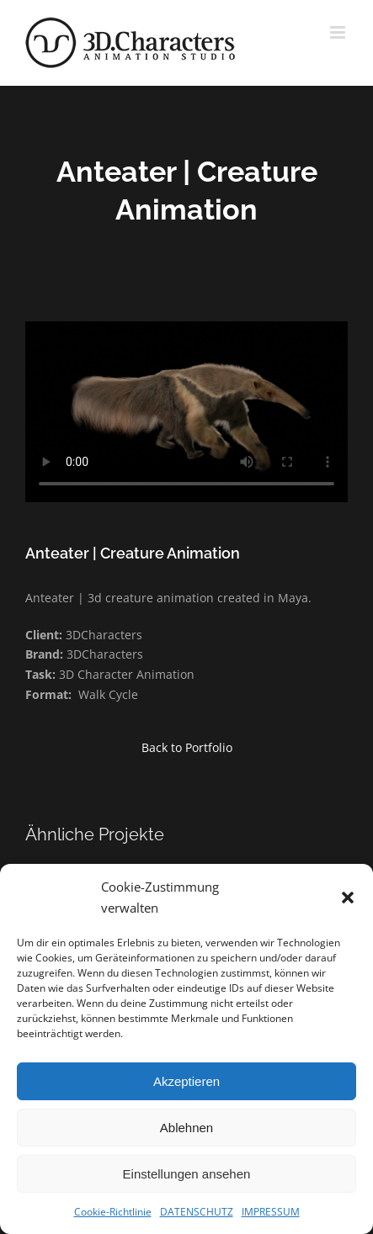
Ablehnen (186, 1127)
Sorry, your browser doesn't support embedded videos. (186, 411)
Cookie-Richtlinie (113, 1212)
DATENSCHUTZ (196, 1212)
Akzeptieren (186, 1081)
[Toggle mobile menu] (339, 32)
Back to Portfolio (186, 747)
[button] (347, 897)
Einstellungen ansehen (187, 1174)
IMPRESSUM (271, 1212)
